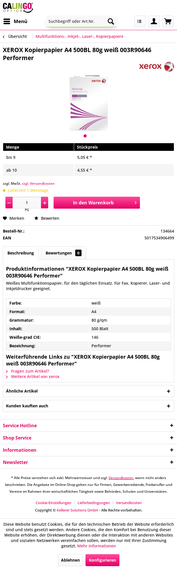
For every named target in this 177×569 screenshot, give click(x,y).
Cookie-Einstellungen (53, 502)
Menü (15, 20)
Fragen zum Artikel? (27, 371)
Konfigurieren (102, 560)
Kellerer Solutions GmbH (77, 510)
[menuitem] (15, 21)
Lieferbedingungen (94, 502)
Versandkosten (121, 477)
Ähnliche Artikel (22, 391)
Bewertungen (64, 253)
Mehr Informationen (96, 546)
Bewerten (46, 218)
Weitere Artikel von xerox (33, 376)
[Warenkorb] (168, 21)
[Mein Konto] (154, 21)
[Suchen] (111, 21)
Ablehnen (70, 560)
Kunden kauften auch (27, 405)
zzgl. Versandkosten (38, 183)
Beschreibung (20, 253)
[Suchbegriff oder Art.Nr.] (81, 21)
